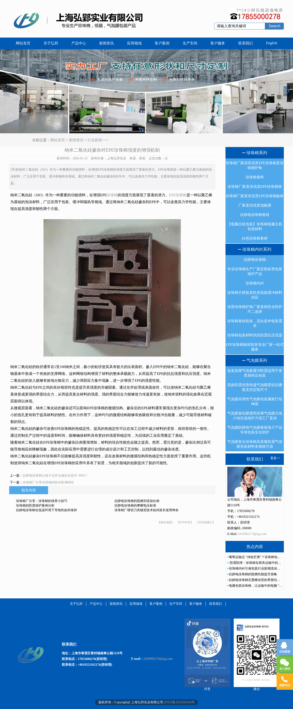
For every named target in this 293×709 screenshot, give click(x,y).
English (271, 43)
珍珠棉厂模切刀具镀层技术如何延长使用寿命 (146, 510)
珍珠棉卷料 (255, 177)
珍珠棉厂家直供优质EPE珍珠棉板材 (254, 196)
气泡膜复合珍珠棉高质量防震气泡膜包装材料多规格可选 (254, 444)
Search (274, 26)
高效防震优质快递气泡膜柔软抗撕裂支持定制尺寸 (254, 387)
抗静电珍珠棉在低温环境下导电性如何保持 (46, 510)
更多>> (275, 458)
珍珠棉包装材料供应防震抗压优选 (254, 335)
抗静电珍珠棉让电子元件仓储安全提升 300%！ (56, 475)
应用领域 (134, 43)
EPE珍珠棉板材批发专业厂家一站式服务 (254, 347)
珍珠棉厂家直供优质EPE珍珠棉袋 (255, 186)
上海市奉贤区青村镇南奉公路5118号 (96, 653)
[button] (286, 91)
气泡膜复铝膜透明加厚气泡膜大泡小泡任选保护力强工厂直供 (254, 415)
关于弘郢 (50, 43)
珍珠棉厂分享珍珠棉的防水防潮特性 (48, 482)
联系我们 (245, 43)
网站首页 (23, 43)
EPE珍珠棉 (177, 195)
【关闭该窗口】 (205, 522)
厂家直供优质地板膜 (254, 205)
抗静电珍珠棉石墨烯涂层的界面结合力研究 (259, 580)
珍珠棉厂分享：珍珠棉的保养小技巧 (41, 501)
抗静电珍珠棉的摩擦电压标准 (135, 505)
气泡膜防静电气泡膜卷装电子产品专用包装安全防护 (254, 429)
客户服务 (217, 43)
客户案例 (162, 43)
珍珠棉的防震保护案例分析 (35, 505)
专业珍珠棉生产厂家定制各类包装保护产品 (254, 271)
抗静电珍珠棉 (255, 260)
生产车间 (190, 43)
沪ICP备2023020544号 (179, 702)
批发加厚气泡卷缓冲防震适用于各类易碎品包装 (254, 373)
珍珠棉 (112, 195)
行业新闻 (94, 140)
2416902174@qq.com (252, 534)
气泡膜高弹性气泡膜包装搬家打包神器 (254, 401)
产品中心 (78, 43)
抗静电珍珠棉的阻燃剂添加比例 (136, 501)
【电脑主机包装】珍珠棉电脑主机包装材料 (254, 226)
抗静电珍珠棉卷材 (254, 215)
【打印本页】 (185, 522)
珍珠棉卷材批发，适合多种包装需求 (254, 323)
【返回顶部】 (165, 522)
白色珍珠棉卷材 (255, 238)
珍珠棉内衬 (255, 283)
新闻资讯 (106, 43)
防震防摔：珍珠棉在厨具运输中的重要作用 (260, 562)
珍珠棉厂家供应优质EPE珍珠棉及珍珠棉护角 (254, 165)
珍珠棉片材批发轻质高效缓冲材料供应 (254, 295)
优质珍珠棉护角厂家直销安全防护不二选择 (254, 309)
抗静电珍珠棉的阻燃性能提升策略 (253, 574)
